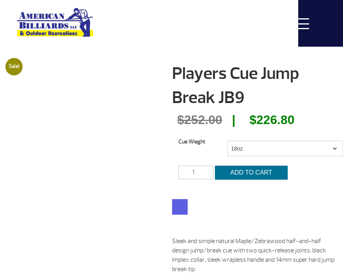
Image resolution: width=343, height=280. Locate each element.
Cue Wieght (191, 141)
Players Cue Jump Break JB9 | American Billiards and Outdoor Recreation (55, 22)
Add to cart (258, 172)
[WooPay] (180, 207)
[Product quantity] (195, 172)
